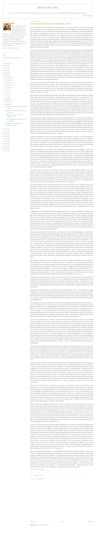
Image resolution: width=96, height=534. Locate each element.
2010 (6, 150)
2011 (6, 148)
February (8, 102)
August (8, 87)
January (8, 104)
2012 (6, 146)
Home (61, 521)
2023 (6, 70)
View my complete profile (11, 48)
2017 (6, 136)
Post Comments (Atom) (42, 525)
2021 (6, 75)
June (7, 92)
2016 (6, 138)
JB (14, 23)
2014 (6, 143)
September (9, 85)
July (7, 89)
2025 (6, 65)
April (7, 97)
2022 (6, 73)
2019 (6, 131)
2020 (6, 129)
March (8, 99)
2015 (6, 141)
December (9, 77)
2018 (6, 133)
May (7, 94)
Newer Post (33, 521)
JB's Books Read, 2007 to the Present (12, 57)
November (9, 80)
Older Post (90, 521)
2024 (6, 68)
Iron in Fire (48, 7)
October (8, 82)
